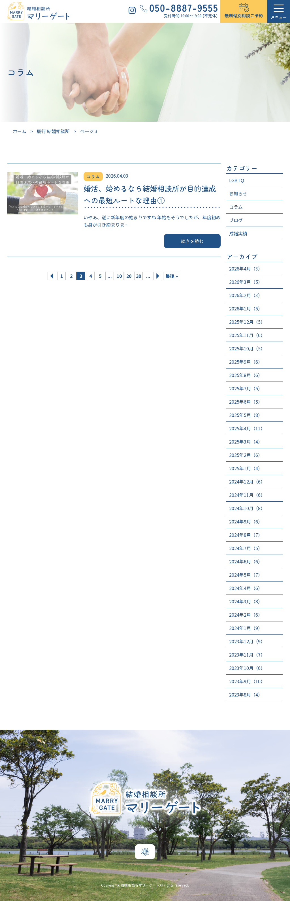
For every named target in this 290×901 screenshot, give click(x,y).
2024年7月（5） (246, 548)
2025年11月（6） (247, 335)
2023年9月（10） (247, 681)
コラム (236, 206)
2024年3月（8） (246, 601)
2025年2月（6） (246, 454)
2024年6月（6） (246, 561)
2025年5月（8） (246, 415)
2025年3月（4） (246, 441)
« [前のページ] (52, 276)
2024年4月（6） (246, 588)
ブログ (236, 220)
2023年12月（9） (247, 641)
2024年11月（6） (247, 494)
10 (119, 275)
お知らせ (238, 193)
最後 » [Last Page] (171, 275)
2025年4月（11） (247, 428)
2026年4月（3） (246, 268)
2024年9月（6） (246, 521)
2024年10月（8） (247, 508)
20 (128, 275)
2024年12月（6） (247, 481)
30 (138, 275)
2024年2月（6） (246, 614)
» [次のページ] (157, 276)
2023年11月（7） (247, 654)
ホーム (19, 131)
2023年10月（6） (247, 667)
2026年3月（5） (246, 281)
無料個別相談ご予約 (244, 15)
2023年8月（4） (246, 694)
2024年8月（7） (246, 534)
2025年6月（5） (246, 401)
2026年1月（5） (246, 308)
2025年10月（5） (247, 348)
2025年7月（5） (246, 388)
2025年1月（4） (246, 468)
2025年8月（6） (246, 375)
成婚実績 (238, 233)
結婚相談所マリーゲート (140, 885)
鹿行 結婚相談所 (53, 131)
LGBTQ (236, 180)
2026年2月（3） (246, 295)
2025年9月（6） (246, 361)
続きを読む (192, 241)
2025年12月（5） (247, 321)
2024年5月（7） (246, 574)
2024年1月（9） (246, 628)
